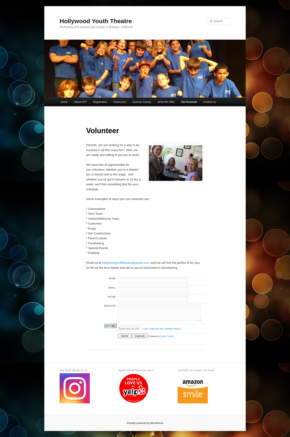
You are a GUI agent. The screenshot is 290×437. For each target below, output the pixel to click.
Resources (119, 101)
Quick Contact (167, 336)
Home (64, 101)
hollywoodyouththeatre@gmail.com (125, 262)
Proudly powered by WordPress (145, 423)
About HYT (80, 101)
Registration (100, 101)
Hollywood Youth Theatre (96, 21)
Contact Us (209, 101)
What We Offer (166, 101)
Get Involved (189, 101)
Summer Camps (141, 101)
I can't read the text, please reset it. (161, 328)
